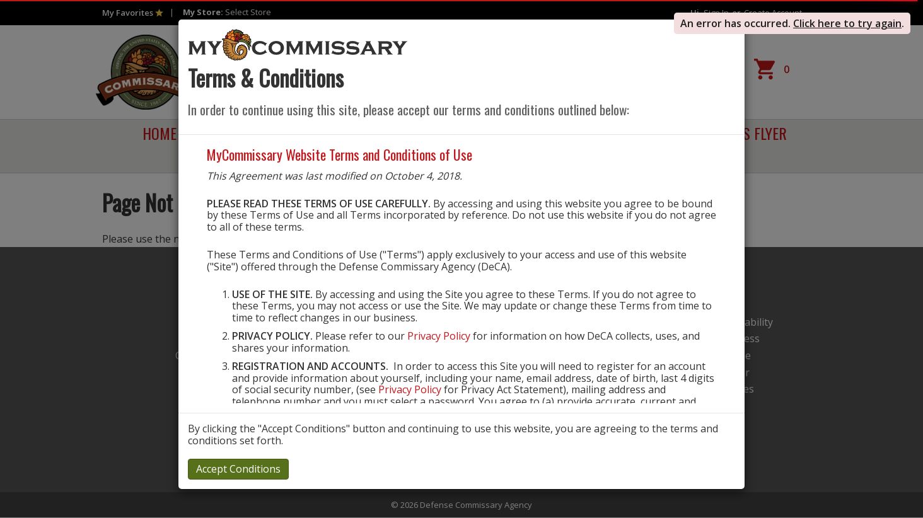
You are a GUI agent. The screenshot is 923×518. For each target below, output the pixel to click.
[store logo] (298, 44)
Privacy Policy (438, 336)
